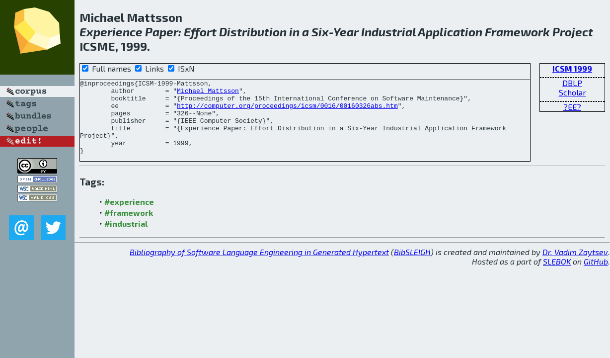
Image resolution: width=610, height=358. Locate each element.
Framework (517, 31)
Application (450, 31)
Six (320, 31)
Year (346, 31)
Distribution (253, 31)
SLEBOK (557, 276)
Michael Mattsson (208, 93)
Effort (200, 31)
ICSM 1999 (572, 68)
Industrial (388, 31)
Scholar (572, 92)
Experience (111, 31)
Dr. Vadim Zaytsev (575, 266)
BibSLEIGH (412, 266)
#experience (129, 216)
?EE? (572, 106)
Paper (161, 31)
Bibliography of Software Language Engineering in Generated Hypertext (259, 266)
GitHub (596, 276)
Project (572, 31)
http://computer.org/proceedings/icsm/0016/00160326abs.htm (287, 111)
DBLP (572, 83)
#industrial (126, 238)
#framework (128, 227)
